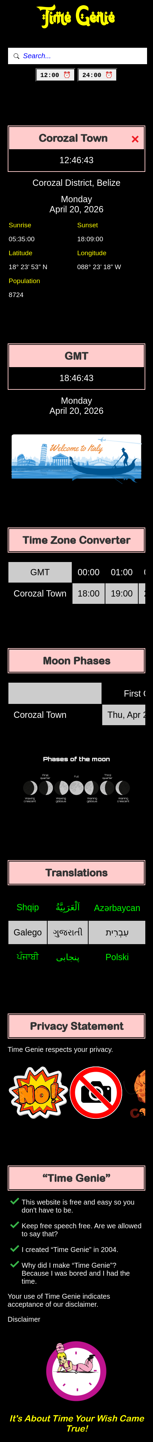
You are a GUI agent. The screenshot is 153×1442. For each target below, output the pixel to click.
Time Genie (76, 17)
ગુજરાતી (68, 932)
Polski (117, 957)
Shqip (27, 907)
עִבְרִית (117, 932)
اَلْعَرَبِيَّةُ (68, 907)
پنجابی (67, 957)
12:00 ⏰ (55, 75)
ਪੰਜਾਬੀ (28, 957)
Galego (28, 932)
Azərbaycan (117, 908)
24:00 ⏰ (97, 75)
